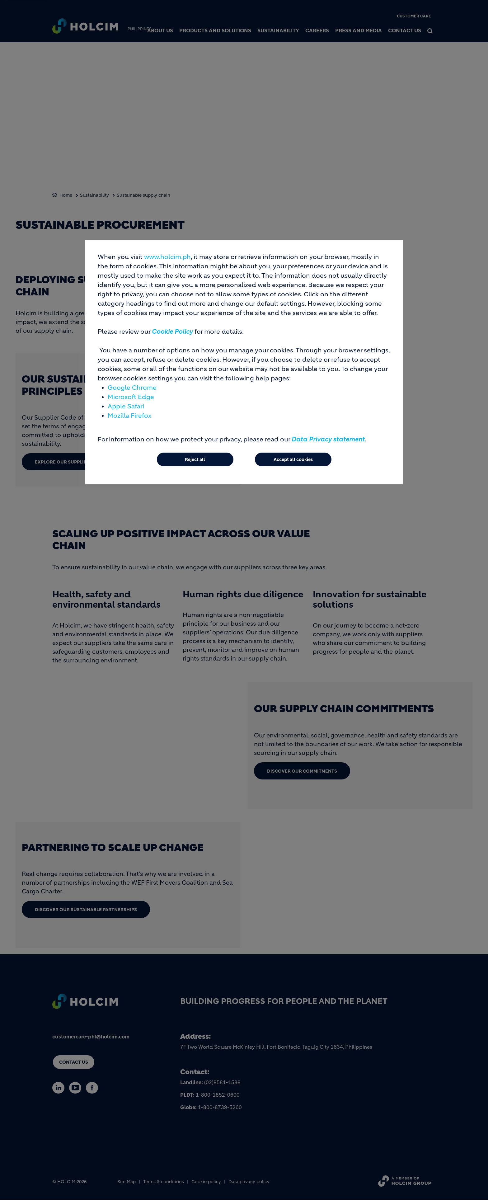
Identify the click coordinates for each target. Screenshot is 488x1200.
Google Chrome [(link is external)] (132, 388)
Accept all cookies (293, 459)
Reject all (195, 459)
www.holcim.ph (167, 257)
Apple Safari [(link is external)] (126, 406)
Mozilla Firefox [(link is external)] (129, 416)
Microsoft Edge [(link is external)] (131, 397)
